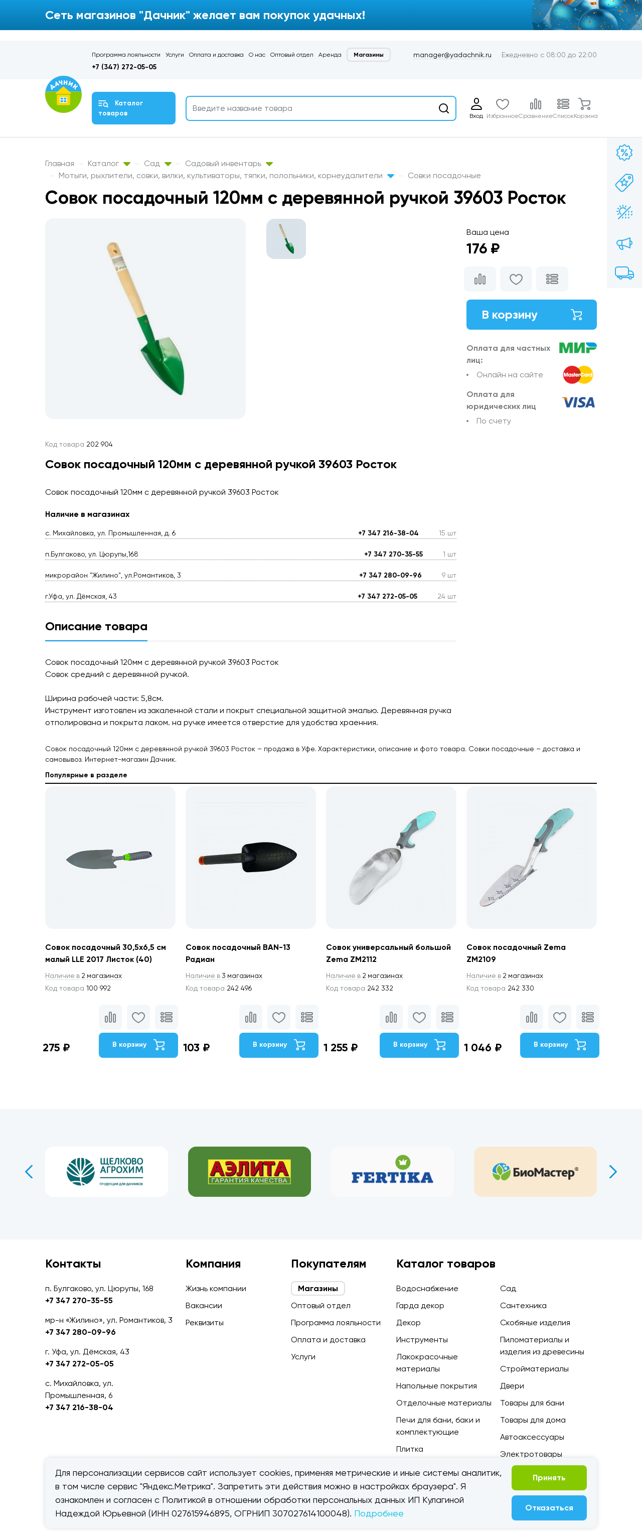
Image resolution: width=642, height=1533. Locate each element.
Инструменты (422, 1339)
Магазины (369, 54)
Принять (549, 1477)
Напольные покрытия (436, 1385)
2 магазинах (84, 975)
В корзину (532, 314)
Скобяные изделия (535, 1322)
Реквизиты (205, 1322)
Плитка (409, 1449)
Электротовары (531, 1454)
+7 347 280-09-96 (390, 575)
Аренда (330, 54)
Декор (408, 1322)
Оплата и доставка (216, 54)
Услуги (175, 54)
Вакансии (204, 1305)
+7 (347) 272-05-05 (124, 67)
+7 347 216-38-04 (388, 533)
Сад (158, 163)
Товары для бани (532, 1403)
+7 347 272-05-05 (387, 596)
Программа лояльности (126, 54)
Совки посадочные (444, 175)
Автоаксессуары (532, 1437)
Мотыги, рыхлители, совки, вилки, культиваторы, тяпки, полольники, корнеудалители (226, 175)
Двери (512, 1385)
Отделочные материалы (444, 1403)
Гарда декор (420, 1305)
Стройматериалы (534, 1368)
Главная (59, 163)
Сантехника (523, 1305)
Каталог (109, 163)
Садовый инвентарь (229, 163)
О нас (257, 54)
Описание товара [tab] (96, 626)
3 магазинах (225, 975)
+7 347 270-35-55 (393, 554)
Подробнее (379, 1513)
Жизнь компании (216, 1288)
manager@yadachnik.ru (452, 55)
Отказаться (549, 1507)
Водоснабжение (427, 1288)
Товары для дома (533, 1420)
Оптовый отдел (291, 54)
